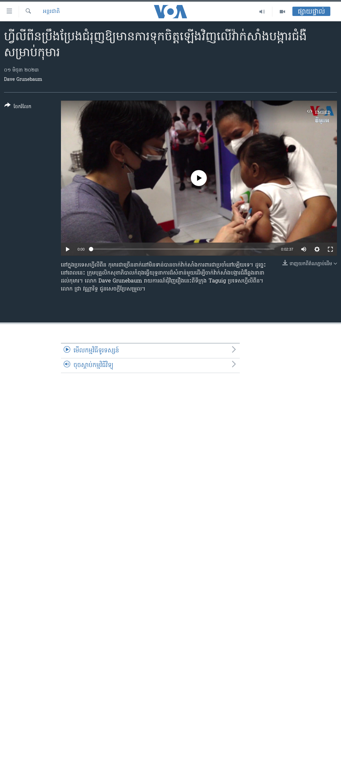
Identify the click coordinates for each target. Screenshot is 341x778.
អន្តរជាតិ (51, 12)
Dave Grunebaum (23, 79)
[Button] (17, 107)
